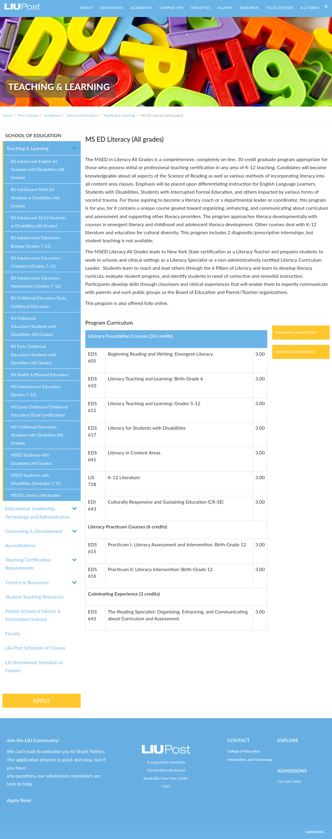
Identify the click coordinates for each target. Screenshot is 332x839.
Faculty (12, 633)
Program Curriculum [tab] (295, 332)
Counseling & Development (34, 531)
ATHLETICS (201, 8)
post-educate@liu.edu (244, 767)
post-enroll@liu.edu (292, 789)
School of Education (82, 115)
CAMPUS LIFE (171, 8)
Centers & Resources (27, 582)
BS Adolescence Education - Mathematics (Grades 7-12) (36, 282)
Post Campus (28, 115)
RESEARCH (249, 8)
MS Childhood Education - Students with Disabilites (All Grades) (37, 434)
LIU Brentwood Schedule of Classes (34, 666)
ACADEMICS (141, 8)
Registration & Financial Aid (299, 759)
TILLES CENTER (279, 8)
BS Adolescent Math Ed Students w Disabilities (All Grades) (35, 197)
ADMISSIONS (111, 8)
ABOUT (86, 8)
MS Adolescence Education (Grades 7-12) (36, 390)
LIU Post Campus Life (294, 751)
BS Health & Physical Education (40, 374)
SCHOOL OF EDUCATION (33, 135)
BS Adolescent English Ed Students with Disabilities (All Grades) (37, 169)
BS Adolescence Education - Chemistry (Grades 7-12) (36, 262)
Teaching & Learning (119, 115)
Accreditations (20, 545)
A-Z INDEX (309, 8)
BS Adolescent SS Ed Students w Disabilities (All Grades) (38, 221)
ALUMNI (225, 8)
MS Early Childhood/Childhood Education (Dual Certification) (39, 410)
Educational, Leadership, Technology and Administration (37, 512)
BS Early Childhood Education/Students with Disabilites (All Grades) (33, 354)
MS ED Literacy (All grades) (36, 495)
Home (8, 115)
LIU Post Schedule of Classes (35, 647)
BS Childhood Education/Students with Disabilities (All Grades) (33, 326)
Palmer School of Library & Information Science (33, 615)
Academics (52, 115)
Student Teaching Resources (34, 596)
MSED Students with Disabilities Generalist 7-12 (36, 479)
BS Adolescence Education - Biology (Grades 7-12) (36, 241)
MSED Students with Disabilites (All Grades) (31, 458)
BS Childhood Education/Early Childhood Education (38, 302)
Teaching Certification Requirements (28, 563)
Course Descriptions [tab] (295, 352)
